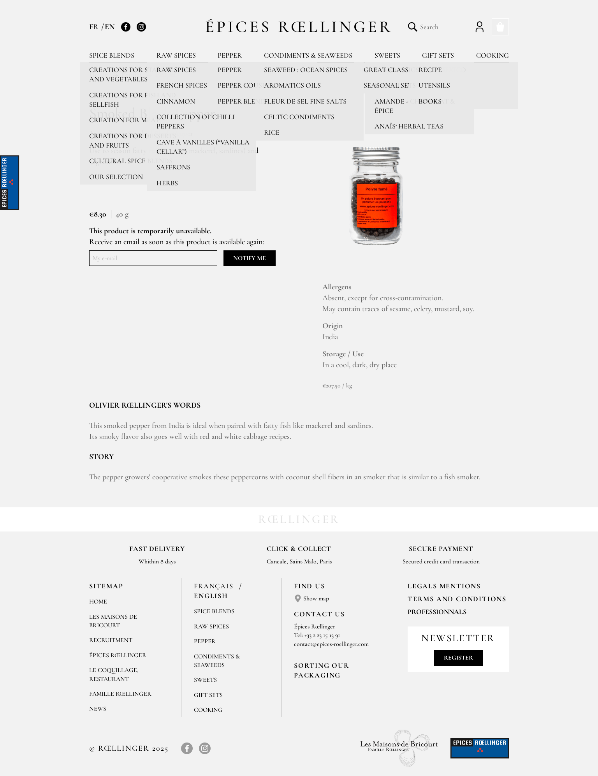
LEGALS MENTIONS (444, 586)
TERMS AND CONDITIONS (457, 599)
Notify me (249, 258)
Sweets (387, 55)
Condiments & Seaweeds (308, 55)
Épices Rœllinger (299, 27)
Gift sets (438, 55)
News (97, 709)
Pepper (230, 55)
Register (458, 658)
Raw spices (176, 55)
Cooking (492, 55)
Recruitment (110, 640)
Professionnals (437, 611)
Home (98, 601)
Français (215, 586)
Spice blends (111, 55)
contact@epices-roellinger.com (331, 644)
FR (94, 27)
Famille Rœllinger (120, 694)
